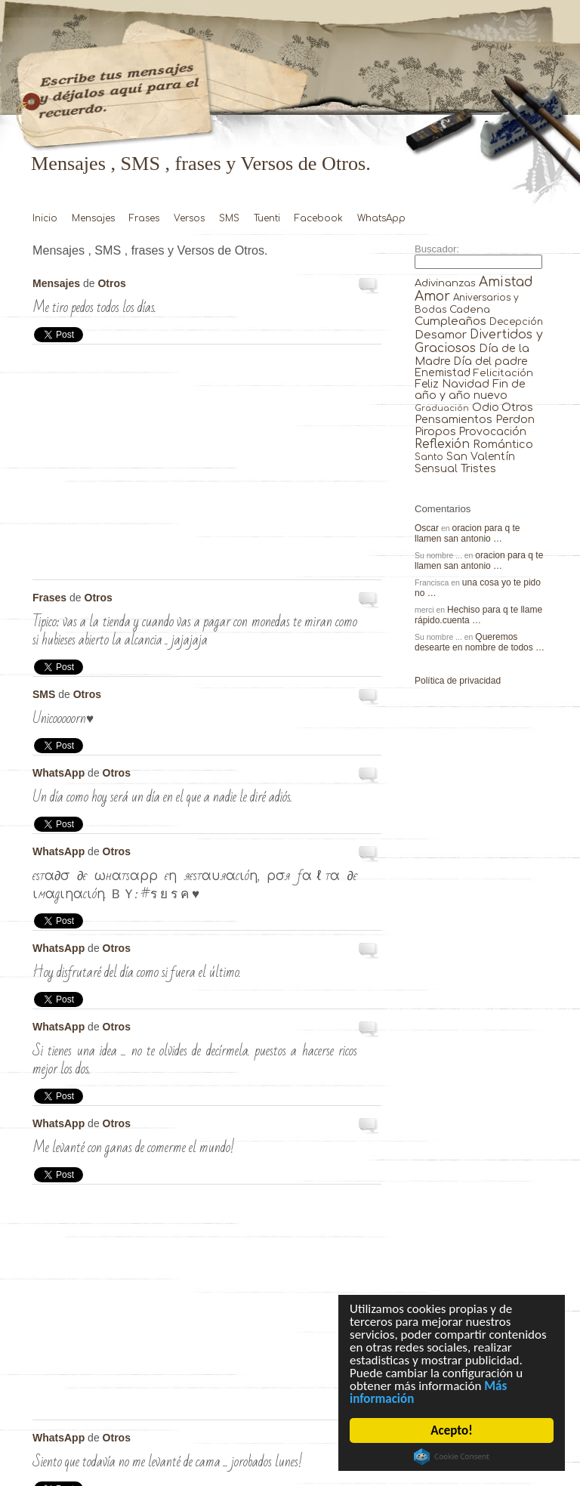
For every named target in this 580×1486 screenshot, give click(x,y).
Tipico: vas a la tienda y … (369, 601)
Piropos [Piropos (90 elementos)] (435, 431)
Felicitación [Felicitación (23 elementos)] (503, 373)
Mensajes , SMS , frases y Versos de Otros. (201, 164)
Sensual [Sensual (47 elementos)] (436, 468)
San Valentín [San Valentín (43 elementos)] (480, 456)
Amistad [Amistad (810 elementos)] (506, 282)
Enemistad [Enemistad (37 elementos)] (442, 372)
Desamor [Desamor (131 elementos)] (441, 335)
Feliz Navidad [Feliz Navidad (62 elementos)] (452, 384)
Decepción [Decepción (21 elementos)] (516, 322)
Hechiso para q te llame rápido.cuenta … (478, 615)
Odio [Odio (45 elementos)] (485, 407)
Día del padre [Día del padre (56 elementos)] (490, 361)
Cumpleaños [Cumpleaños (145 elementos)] (450, 321)
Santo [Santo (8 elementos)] (429, 457)
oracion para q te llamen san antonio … (467, 533)
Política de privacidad (458, 680)
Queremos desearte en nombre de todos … (480, 642)
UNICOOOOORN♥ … (369, 697)
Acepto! (452, 1430)
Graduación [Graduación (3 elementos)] (442, 408)
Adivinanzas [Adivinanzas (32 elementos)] (445, 283)
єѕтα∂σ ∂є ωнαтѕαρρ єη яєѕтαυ (369, 854)
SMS (229, 218)
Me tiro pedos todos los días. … (369, 286)
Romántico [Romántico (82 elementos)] (503, 444)
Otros (111, 283)
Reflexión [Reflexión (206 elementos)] (442, 444)
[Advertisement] (206, 466)
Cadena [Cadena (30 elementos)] (469, 309)
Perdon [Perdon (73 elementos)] (515, 419)
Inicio (44, 218)
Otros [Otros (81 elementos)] (517, 407)
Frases (144, 218)
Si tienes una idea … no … (369, 1030)
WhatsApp (381, 218)
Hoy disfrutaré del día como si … (369, 951)
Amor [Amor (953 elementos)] (432, 296)
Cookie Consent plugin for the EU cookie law (451, 1456)
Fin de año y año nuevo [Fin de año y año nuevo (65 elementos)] (470, 389)
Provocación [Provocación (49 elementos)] (492, 431)
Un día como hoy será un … (369, 776)
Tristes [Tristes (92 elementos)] (478, 468)
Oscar (427, 528)
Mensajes (93, 218)
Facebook (319, 218)
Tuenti (267, 218)
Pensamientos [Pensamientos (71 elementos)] (453, 419)
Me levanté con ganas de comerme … (369, 1126)
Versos (189, 218)
